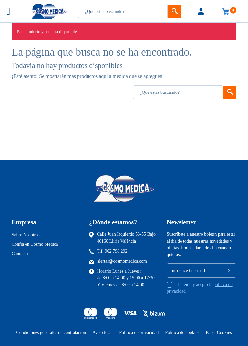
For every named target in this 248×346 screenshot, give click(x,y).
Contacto (20, 253)
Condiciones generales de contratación (51, 332)
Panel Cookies (219, 332)
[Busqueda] (123, 11)
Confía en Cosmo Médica (35, 244)
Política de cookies (182, 332)
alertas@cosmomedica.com (122, 261)
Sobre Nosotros (26, 234)
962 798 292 (116, 251)
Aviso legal (102, 332)
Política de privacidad (139, 332)
